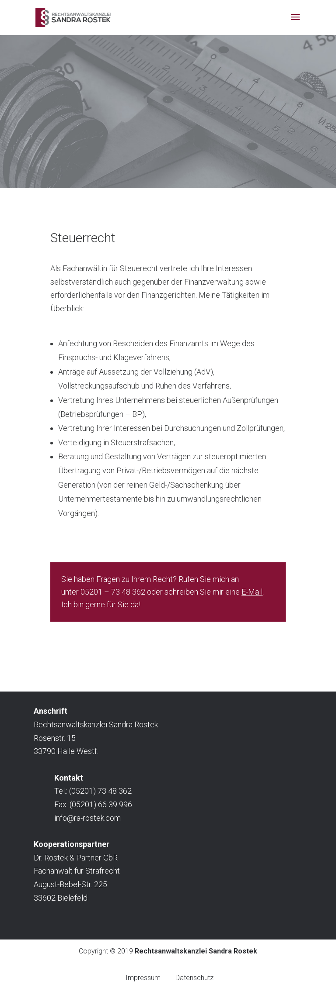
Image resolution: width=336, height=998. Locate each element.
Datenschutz (194, 978)
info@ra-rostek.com (87, 817)
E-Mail (252, 591)
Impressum (143, 978)
